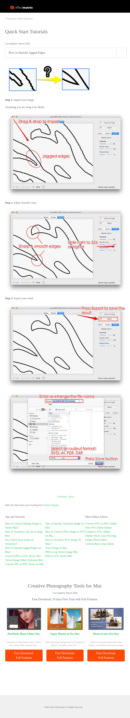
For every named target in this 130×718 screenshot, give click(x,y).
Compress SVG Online (97, 531)
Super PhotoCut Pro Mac (65, 633)
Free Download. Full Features (24, 655)
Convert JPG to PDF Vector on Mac (24, 564)
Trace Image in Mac (56, 547)
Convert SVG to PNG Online (101, 523)
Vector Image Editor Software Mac (24, 560)
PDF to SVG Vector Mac (58, 556)
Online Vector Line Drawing (100, 535)
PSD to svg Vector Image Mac (61, 551)
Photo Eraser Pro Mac (106, 633)
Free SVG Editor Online (98, 527)
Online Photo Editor (96, 539)
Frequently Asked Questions (19, 18)
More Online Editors (96, 516)
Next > (72, 496)
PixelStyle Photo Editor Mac (23, 633)
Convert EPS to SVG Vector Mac (23, 556)
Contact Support (51, 505)
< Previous (61, 496)
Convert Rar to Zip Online (99, 543)
